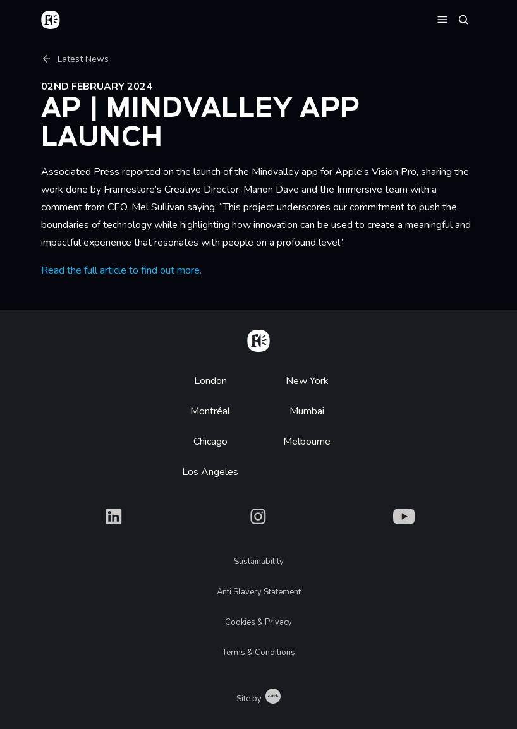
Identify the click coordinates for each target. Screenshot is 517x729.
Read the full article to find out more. (121, 270)
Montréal (210, 411)
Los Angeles (210, 472)
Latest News (75, 59)
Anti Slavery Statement (259, 592)
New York (307, 381)
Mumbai (306, 411)
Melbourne (307, 442)
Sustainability (259, 561)
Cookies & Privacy (258, 622)
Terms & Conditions (258, 652)
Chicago (210, 442)
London (210, 381)
